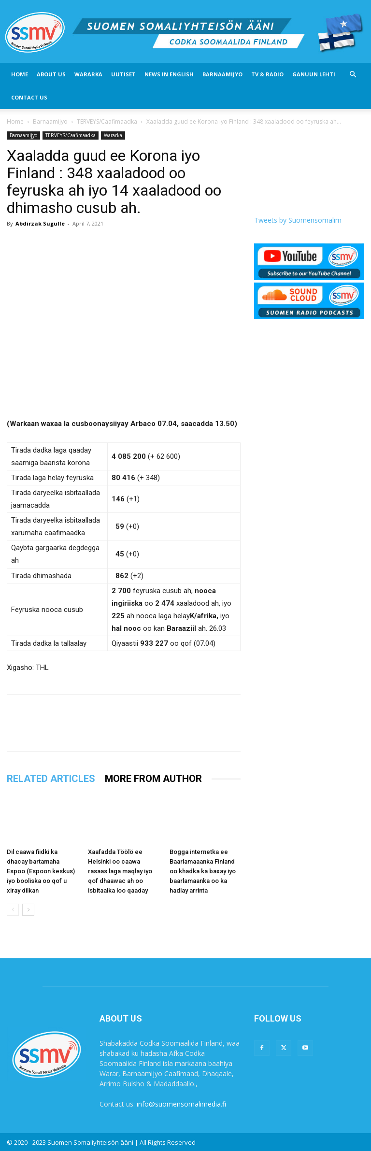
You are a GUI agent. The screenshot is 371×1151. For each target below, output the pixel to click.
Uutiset (123, 74)
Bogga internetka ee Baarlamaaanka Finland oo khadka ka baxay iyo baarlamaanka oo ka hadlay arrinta (203, 871)
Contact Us (29, 97)
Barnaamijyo (222, 74)
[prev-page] (13, 910)
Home (19, 74)
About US (51, 74)
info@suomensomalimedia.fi (181, 1103)
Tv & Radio (267, 74)
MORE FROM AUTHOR (153, 778)
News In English (169, 74)
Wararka (88, 74)
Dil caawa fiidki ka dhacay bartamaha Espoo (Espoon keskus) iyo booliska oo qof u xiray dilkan (41, 871)
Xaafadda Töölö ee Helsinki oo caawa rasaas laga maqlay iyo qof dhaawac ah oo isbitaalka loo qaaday (120, 871)
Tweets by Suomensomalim (298, 220)
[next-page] (28, 910)
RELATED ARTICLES (51, 778)
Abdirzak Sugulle (40, 223)
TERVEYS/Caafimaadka (107, 121)
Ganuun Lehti (313, 74)
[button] (352, 74)
